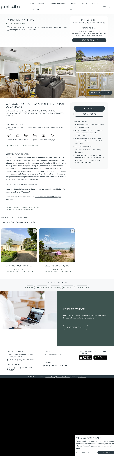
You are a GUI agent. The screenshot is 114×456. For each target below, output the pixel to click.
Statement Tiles (53, 127)
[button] (71, 9)
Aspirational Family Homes (31, 207)
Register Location (79, 3)
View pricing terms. (96, 35)
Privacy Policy (50, 377)
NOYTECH (82, 377)
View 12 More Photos (100, 93)
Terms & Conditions (63, 377)
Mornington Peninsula (18, 23)
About (95, 3)
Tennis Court (23, 127)
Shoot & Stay (37, 127)
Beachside (31, 127)
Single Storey (45, 127)
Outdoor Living (15, 127)
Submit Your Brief (58, 3)
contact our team (81, 162)
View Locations (37, 3)
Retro (20, 209)
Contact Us (34, 9)
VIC (9, 23)
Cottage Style (28, 209)
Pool (9, 127)
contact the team (56, 27)
